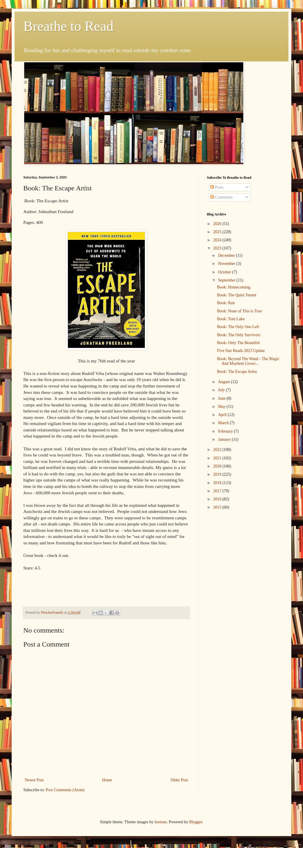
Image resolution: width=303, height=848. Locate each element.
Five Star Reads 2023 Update (241, 350)
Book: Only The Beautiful (238, 343)
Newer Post (34, 780)
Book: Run (226, 303)
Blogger (195, 822)
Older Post (179, 780)
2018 (218, 483)
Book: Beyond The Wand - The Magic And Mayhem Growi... (248, 361)
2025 (218, 232)
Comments (221, 197)
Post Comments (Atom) (65, 790)
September (227, 280)
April (223, 415)
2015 (218, 507)
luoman (160, 822)
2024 (218, 240)
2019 (218, 474)
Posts (216, 187)
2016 (218, 499)
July (222, 390)
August (224, 382)
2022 (218, 449)
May (222, 406)
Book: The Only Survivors (238, 335)
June (222, 398)
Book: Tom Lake (230, 319)
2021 (218, 458)
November (227, 263)
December (227, 255)
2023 (218, 248)
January (225, 439)
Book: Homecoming (233, 287)
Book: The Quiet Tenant (236, 295)
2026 (218, 224)
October (225, 272)
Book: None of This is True (239, 311)
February (226, 431)
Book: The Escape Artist (237, 371)
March (224, 423)
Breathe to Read (68, 26)
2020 (218, 466)
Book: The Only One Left (238, 327)
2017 (218, 491)
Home (107, 780)
